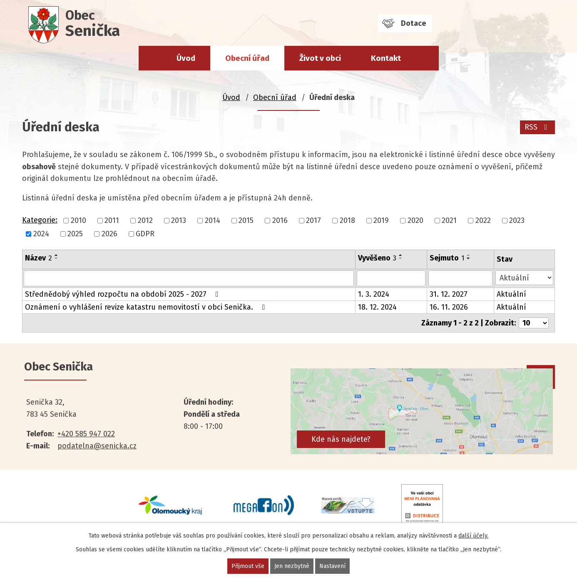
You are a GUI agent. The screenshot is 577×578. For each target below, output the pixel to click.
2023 (517, 220)
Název (38, 258)
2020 (415, 220)
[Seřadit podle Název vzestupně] (56, 255)
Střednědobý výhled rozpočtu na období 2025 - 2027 (123, 294)
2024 (41, 233)
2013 (178, 220)
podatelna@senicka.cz (97, 445)
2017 (313, 220)
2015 (246, 220)
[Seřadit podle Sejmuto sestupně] (468, 258)
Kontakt (386, 58)
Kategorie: (39, 220)
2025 (75, 233)
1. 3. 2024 (373, 294)
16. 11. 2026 (449, 307)
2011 (111, 220)
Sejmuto (447, 258)
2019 (381, 220)
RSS (538, 127)
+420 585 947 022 (86, 433)
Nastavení (332, 566)
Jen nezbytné (291, 566)
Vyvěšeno (377, 258)
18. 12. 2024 (377, 307)
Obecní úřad (247, 58)
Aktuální (511, 294)
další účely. (473, 535)
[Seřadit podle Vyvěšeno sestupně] (400, 258)
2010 (78, 220)
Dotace (413, 23)
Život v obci (320, 58)
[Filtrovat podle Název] (189, 278)
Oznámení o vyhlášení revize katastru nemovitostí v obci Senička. (147, 307)
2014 (212, 220)
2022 (483, 220)
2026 (109, 233)
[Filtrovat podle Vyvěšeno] (391, 278)
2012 (145, 220)
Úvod (186, 58)
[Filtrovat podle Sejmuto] (460, 278)
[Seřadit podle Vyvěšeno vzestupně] (400, 255)
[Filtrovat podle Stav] (524, 277)
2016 (280, 220)
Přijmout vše (247, 566)
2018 (347, 220)
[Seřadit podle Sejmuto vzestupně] (468, 255)
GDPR (145, 233)
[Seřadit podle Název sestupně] (56, 258)
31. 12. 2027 (449, 294)
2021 (449, 220)
